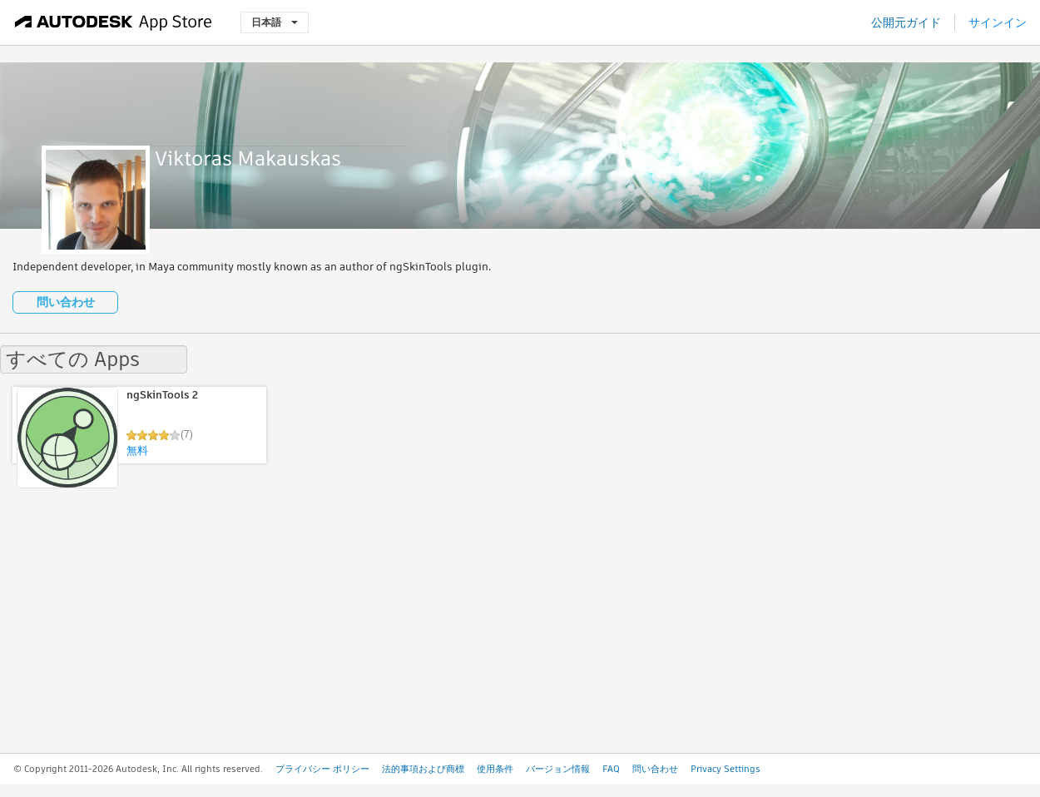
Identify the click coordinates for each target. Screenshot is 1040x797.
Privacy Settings (725, 768)
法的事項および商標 (423, 768)
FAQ (611, 768)
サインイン (997, 22)
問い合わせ (66, 302)
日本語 (274, 22)
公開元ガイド (906, 22)
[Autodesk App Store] (113, 22)
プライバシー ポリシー (322, 768)
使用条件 (495, 768)
